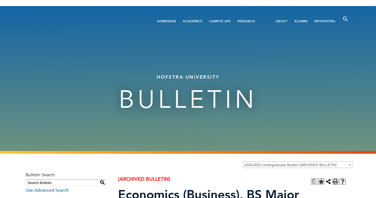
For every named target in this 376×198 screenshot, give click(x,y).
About (281, 21)
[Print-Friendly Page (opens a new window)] (336, 181)
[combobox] (298, 164)
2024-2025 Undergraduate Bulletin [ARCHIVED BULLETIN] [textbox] (290, 165)
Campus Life (220, 21)
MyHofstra (324, 21)
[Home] (83, 21)
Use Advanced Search (47, 190)
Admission (166, 21)
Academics (192, 21)
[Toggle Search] (345, 19)
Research (246, 21)
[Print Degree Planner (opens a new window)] (314, 181)
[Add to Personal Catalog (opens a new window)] (321, 181)
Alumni (300, 21)
